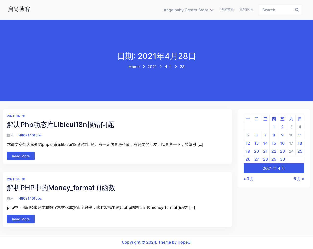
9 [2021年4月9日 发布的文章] (282, 135)
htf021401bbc (30, 135)
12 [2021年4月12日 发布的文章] (248, 143)
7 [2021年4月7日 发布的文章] (265, 135)
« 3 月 (249, 178)
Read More (21, 156)
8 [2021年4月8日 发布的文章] (274, 135)
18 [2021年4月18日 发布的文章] (300, 143)
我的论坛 (246, 9)
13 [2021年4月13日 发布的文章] (256, 143)
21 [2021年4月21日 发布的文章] (265, 151)
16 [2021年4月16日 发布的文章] (282, 143)
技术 (10, 135)
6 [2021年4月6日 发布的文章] (256, 135)
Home (134, 66)
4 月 (168, 66)
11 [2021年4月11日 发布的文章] (300, 135)
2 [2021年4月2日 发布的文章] (282, 126)
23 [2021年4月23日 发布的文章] (282, 151)
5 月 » (299, 178)
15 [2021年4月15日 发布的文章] (274, 143)
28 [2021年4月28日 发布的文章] (265, 159)
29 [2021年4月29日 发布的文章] (273, 159)
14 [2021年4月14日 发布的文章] (265, 143)
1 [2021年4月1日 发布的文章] (274, 126)
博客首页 (227, 9)
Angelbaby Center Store (186, 9)
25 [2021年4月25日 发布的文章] (299, 151)
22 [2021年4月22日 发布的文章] (273, 151)
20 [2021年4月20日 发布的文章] (256, 151)
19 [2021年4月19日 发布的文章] (248, 151)
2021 (152, 66)
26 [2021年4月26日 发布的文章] (248, 159)
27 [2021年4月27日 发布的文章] (256, 159)
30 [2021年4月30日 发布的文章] (282, 159)
